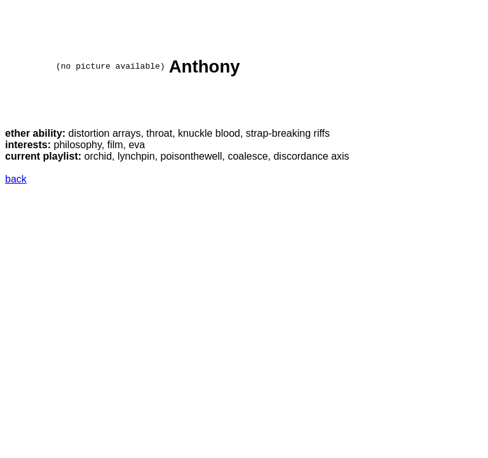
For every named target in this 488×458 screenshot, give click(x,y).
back (16, 181)
